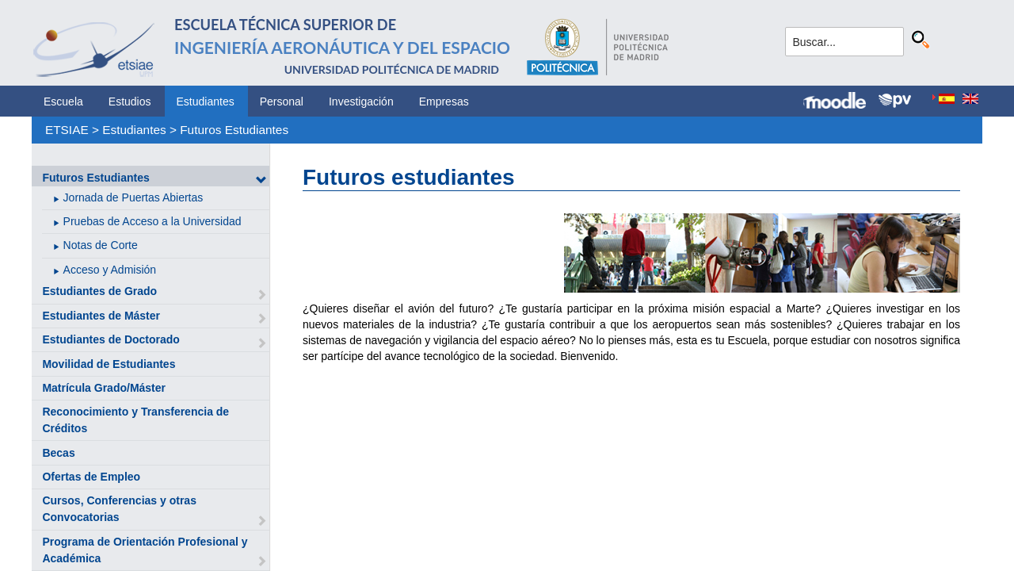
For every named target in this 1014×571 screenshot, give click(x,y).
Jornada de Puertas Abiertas (133, 197)
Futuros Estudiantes (234, 129)
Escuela (63, 101)
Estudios (130, 101)
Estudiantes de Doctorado (110, 339)
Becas (58, 452)
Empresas (444, 101)
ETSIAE (67, 129)
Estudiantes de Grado (99, 291)
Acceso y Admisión (110, 269)
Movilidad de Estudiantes (108, 364)
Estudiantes (205, 101)
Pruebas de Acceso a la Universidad (152, 221)
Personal (281, 101)
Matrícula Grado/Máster (104, 387)
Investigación (361, 101)
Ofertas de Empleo (91, 476)
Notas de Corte (100, 245)
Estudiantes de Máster (101, 315)
